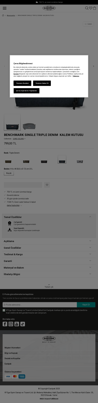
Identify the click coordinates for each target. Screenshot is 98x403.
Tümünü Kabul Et (42, 83)
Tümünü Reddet (22, 83)
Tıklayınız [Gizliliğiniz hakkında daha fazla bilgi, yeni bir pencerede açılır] (76, 76)
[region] (49, 76)
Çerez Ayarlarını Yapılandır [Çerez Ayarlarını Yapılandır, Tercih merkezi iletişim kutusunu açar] (26, 91)
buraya (16, 74)
